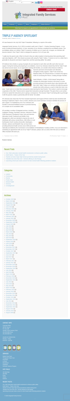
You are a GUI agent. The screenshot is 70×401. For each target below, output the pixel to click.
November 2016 (10, 266)
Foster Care (9, 180)
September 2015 (10, 280)
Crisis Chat (51, 9)
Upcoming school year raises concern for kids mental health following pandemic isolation (31, 160)
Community (9, 176)
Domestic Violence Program (9, 366)
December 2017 (10, 247)
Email (4, 375)
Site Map (5, 373)
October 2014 (10, 297)
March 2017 (9, 258)
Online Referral (45, 24)
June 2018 (9, 243)
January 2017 (10, 262)
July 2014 (8, 301)
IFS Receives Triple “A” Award (58, 136)
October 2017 (10, 251)
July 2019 (8, 234)
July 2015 (8, 282)
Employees (34, 24)
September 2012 (10, 305)
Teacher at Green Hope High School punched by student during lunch (25, 157)
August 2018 (9, 241)
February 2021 (10, 216)
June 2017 (9, 255)
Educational (5, 363)
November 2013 (10, 303)
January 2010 (10, 310)
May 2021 (9, 212)
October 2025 (10, 199)
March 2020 (9, 232)
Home (5, 24)
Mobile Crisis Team (7, 356)
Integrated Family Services (14, 395)
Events (8, 178)
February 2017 (10, 260)
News (27, 24)
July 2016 (8, 270)
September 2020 (10, 222)
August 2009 (9, 312)
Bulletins (5, 378)
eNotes (4, 377)
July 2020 (8, 226)
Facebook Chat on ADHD (11, 136)
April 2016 (9, 272)
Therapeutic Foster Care (9, 358)
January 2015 (10, 291)
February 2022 (10, 209)
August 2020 (9, 224)
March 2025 (9, 201)
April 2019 (9, 237)
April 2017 (9, 257)
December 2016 (10, 264)
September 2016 (10, 268)
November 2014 (10, 295)
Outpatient (5, 364)
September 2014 (10, 299)
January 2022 (10, 210)
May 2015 (9, 285)
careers (8, 174)
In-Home (5, 361)
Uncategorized (10, 185)
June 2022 (9, 207)
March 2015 (9, 287)
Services (20, 24)
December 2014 (10, 293)
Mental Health (10, 182)
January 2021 (10, 218)
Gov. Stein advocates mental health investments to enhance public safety (26, 153)
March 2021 (9, 214)
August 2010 (9, 308)
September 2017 (10, 253)
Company (11, 24)
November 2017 (10, 249)
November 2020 (10, 220)
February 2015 (10, 289)
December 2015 (10, 278)
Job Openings (6, 372)
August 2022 (9, 205)
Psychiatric (5, 359)
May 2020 (9, 228)
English (9, 1)
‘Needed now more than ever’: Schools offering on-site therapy (23, 159)
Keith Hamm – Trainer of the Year (15, 155)
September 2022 (10, 203)
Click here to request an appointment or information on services (35, 28)
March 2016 (9, 274)
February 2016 (10, 276)
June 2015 (9, 283)
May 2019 (9, 235)
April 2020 (9, 230)
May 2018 (9, 245)
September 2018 (10, 239)
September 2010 (10, 307)
